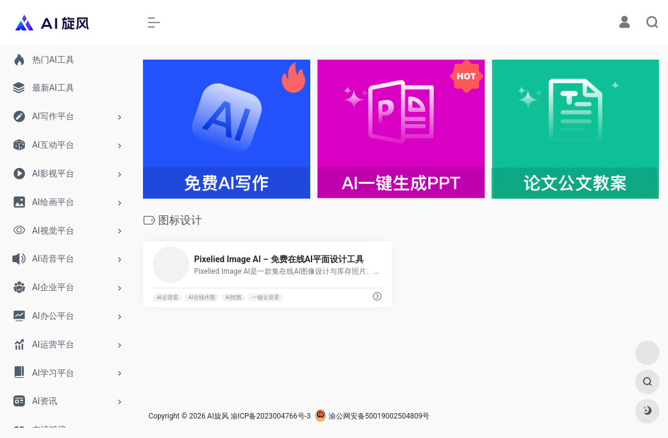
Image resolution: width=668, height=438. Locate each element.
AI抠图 (234, 297)
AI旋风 (218, 416)
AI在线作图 (202, 297)
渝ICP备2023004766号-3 (271, 416)
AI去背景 (167, 297)
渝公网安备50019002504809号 (372, 416)
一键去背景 (265, 297)
